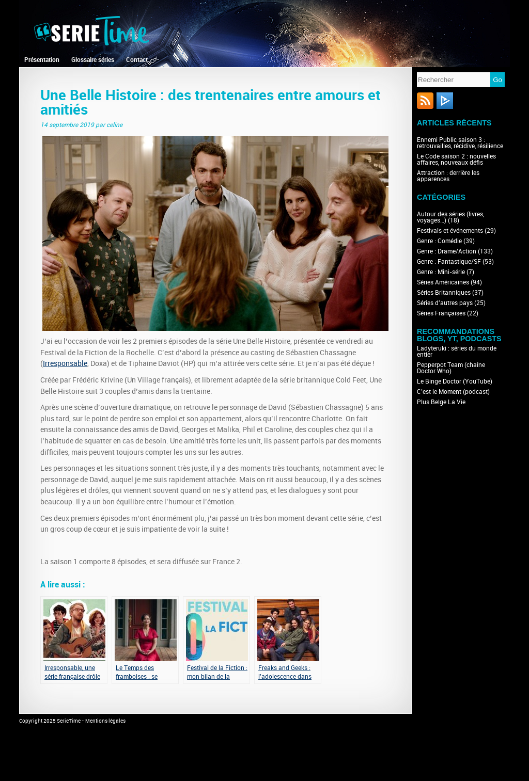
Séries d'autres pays (445, 303)
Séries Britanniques (444, 292)
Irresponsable (65, 363)
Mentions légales (105, 721)
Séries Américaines (443, 282)
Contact (137, 59)
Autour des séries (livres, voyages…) (450, 217)
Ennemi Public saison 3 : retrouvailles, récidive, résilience (460, 143)
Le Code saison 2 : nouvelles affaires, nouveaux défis (456, 159)
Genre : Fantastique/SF (449, 261)
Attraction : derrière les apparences (448, 176)
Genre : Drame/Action (446, 251)
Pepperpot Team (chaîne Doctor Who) (451, 368)
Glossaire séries (92, 59)
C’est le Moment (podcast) (453, 391)
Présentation (41, 59)
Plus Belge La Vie (441, 402)
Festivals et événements (450, 230)
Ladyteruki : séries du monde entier (456, 351)
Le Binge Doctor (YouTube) (454, 381)
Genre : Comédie (439, 241)
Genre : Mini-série (441, 272)
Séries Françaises (441, 313)
